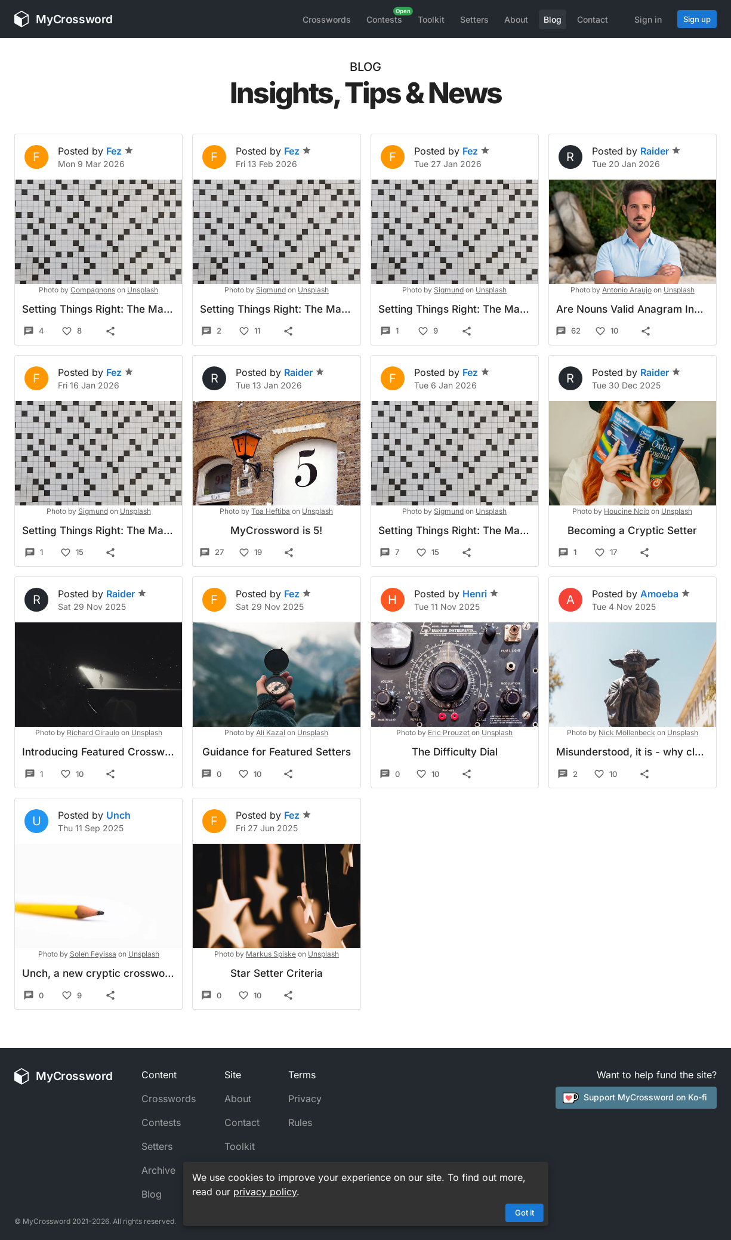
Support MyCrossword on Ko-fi (635, 1097)
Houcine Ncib (626, 511)
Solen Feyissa (93, 953)
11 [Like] (249, 331)
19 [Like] (250, 552)
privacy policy (265, 1192)
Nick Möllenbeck (627, 732)
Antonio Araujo (627, 289)
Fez (120, 151)
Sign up (697, 19)
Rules (300, 1122)
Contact (592, 19)
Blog (553, 19)
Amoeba (665, 594)
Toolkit (431, 19)
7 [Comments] (389, 552)
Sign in (648, 19)
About (516, 19)
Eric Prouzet (449, 732)
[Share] (110, 331)
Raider (660, 151)
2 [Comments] (211, 331)
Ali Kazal (270, 732)
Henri (480, 594)
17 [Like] (605, 552)
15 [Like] (72, 552)
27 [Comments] (211, 552)
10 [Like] (606, 331)
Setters (474, 19)
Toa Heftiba (270, 511)
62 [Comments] (568, 331)
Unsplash (142, 289)
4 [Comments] (33, 331)
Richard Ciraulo (93, 732)
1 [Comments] (389, 331)
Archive (158, 1170)
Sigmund (271, 289)
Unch (118, 815)
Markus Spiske (271, 953)
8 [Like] (71, 331)
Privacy (305, 1099)
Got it (524, 1212)
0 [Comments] (211, 774)
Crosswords (327, 19)
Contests (384, 19)
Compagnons (92, 289)
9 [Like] (428, 331)
